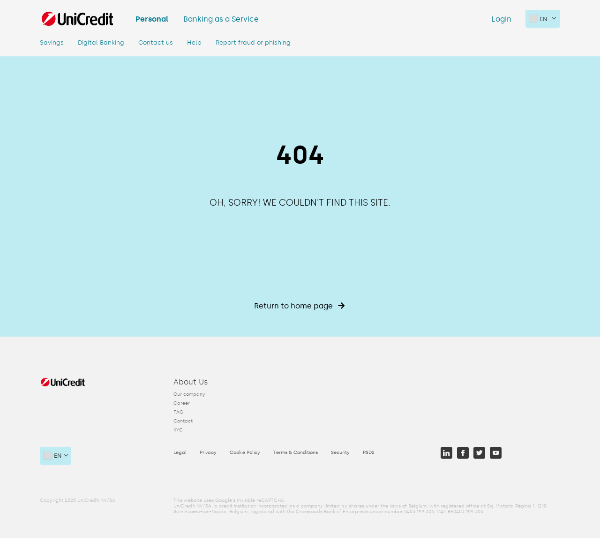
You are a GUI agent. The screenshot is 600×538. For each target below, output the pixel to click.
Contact (183, 421)
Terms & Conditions (295, 452)
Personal (151, 19)
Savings (52, 42)
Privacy (208, 452)
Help (194, 42)
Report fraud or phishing (253, 42)
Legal (180, 452)
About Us (190, 381)
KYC (178, 430)
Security (340, 452)
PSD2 (369, 452)
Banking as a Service (221, 19)
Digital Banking (101, 42)
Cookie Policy (245, 452)
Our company (189, 394)
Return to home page (299, 305)
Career (181, 403)
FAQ (178, 412)
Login (501, 19)
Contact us (155, 42)
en (538, 19)
